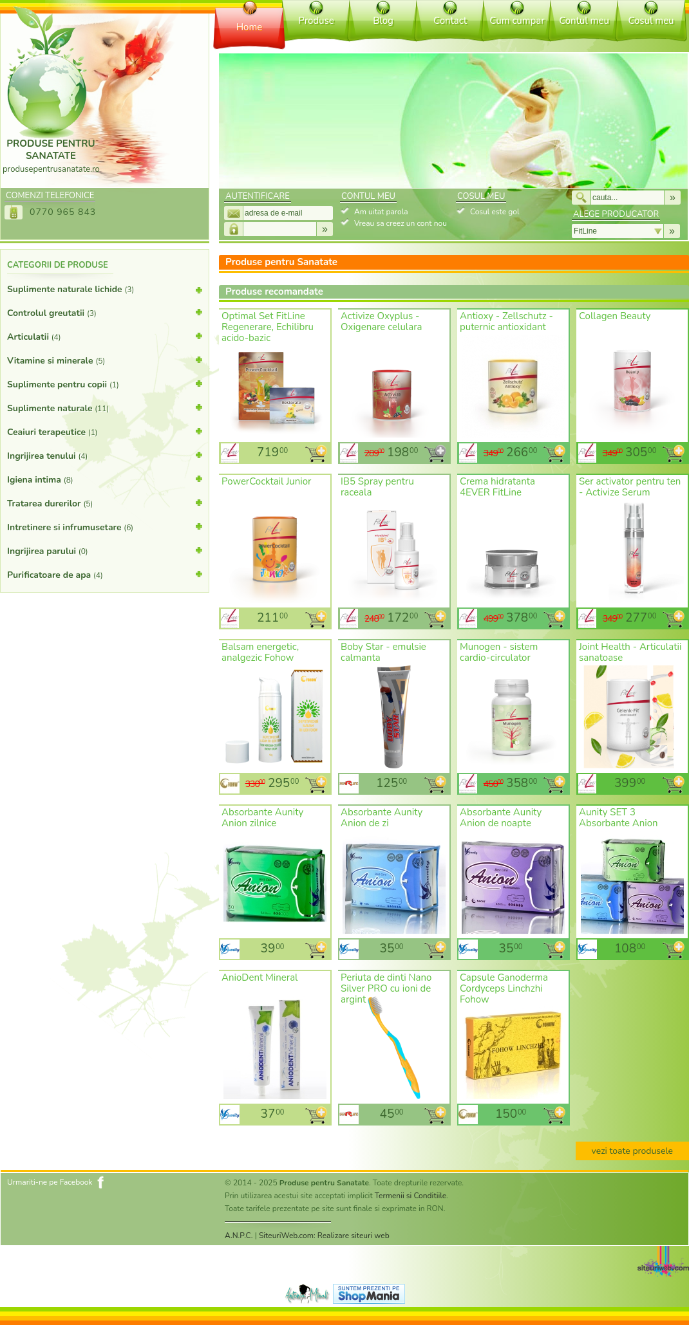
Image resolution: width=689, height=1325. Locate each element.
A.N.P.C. (239, 1235)
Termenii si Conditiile (410, 1196)
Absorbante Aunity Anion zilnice (262, 817)
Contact (450, 20)
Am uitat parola (381, 212)
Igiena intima (104, 479)
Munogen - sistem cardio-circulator (499, 652)
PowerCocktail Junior (266, 481)
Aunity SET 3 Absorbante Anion (618, 817)
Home (249, 27)
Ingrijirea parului (104, 550)
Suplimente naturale (104, 407)
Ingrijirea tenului (104, 455)
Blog (383, 20)
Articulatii (104, 336)
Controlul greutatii (104, 312)
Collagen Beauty (614, 316)
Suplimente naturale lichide (104, 292)
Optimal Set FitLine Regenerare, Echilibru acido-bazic (268, 327)
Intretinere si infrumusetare (104, 526)
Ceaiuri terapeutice (104, 431)
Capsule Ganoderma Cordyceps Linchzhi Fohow (504, 988)
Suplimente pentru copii (104, 383)
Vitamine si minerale (104, 360)
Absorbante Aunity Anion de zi (381, 817)
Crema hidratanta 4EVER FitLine (497, 487)
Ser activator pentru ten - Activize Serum (630, 487)
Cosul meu (651, 20)
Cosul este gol (494, 212)
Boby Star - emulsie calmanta (383, 652)
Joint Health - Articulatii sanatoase (630, 652)
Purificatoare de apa (104, 574)
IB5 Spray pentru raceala (377, 487)
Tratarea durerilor (104, 503)
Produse (316, 20)
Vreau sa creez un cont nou (400, 223)
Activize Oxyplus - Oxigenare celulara (381, 321)
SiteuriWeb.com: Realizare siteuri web (324, 1235)
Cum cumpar (516, 20)
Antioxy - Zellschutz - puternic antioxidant (506, 321)
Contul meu (584, 20)
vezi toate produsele (632, 1151)
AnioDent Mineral (260, 977)
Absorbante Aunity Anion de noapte (501, 817)
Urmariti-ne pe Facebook (50, 1182)
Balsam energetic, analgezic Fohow (260, 652)
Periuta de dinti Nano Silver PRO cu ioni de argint (386, 988)
